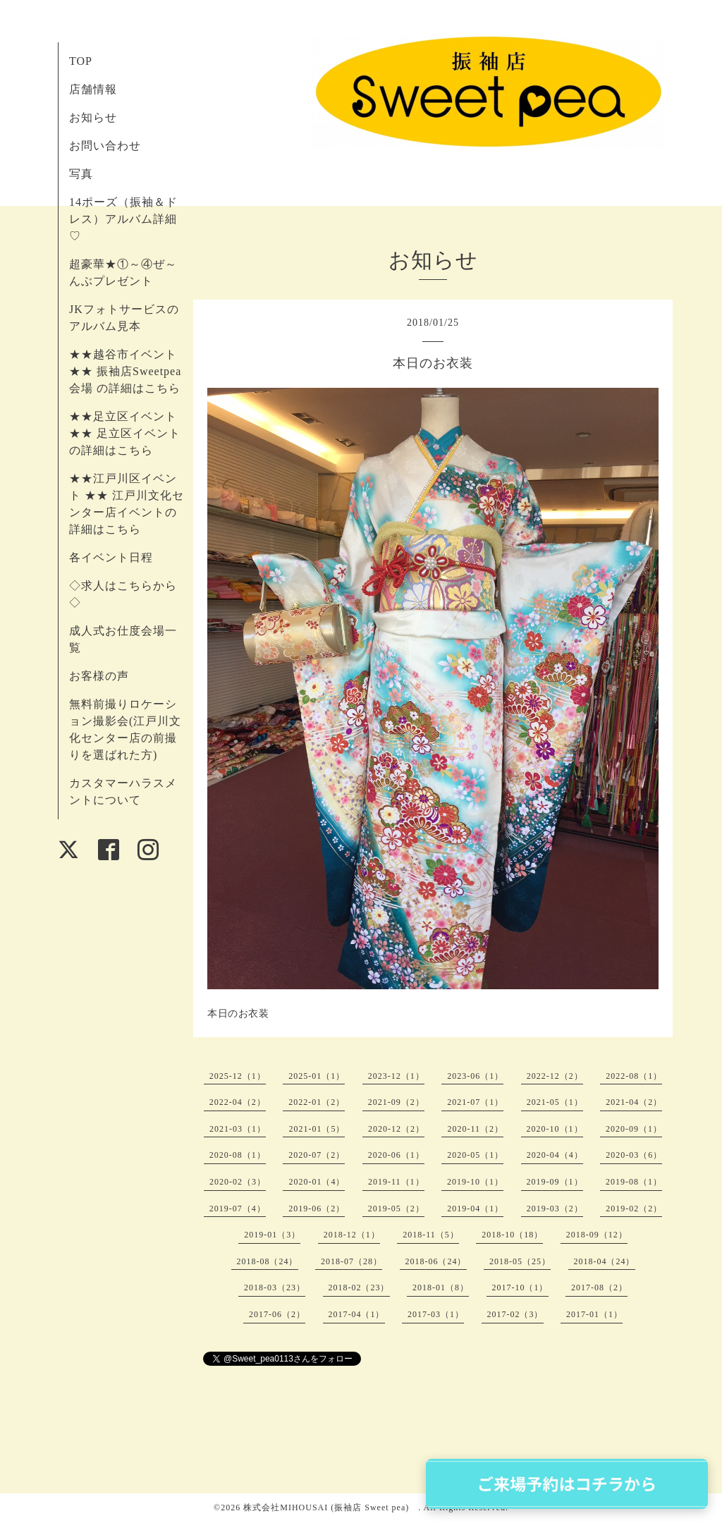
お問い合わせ (105, 146)
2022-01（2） (316, 1102)
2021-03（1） (237, 1129)
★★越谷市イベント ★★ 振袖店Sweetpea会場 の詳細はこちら (125, 371)
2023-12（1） (396, 1076)
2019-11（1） (396, 1182)
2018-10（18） (512, 1235)
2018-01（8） (440, 1287)
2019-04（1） (475, 1208)
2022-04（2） (237, 1102)
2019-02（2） (634, 1208)
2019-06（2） (316, 1208)
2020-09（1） (634, 1129)
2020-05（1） (475, 1155)
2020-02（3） (237, 1182)
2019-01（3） (272, 1235)
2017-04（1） (357, 1314)
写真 (81, 174)
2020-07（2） (316, 1155)
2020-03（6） (634, 1155)
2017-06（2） (277, 1314)
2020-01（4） (316, 1182)
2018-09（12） (597, 1235)
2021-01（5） (316, 1129)
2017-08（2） (599, 1287)
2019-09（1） (555, 1182)
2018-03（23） (274, 1287)
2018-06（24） (436, 1261)
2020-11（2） (475, 1129)
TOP (80, 61)
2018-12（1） (352, 1235)
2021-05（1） (555, 1102)
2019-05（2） (396, 1208)
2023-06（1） (475, 1076)
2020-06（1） (396, 1155)
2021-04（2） (634, 1102)
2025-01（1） (316, 1076)
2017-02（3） (515, 1314)
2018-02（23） (359, 1287)
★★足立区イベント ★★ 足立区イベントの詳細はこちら (124, 433)
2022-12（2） (555, 1076)
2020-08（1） (237, 1155)
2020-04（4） (555, 1155)
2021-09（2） (396, 1102)
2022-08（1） (634, 1076)
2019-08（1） (634, 1182)
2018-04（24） (604, 1261)
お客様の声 (99, 676)
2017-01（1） (594, 1314)
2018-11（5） (431, 1235)
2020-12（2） (396, 1129)
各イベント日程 (111, 557)
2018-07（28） (351, 1261)
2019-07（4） (237, 1208)
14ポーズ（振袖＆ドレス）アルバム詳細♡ (123, 219)
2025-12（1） (237, 1076)
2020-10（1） (555, 1129)
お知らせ (93, 117)
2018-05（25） (520, 1261)
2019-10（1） (475, 1182)
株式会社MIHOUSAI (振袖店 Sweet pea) (330, 1507)
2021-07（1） (475, 1102)
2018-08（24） (267, 1261)
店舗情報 (93, 89)
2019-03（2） (555, 1208)
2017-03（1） (436, 1314)
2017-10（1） (520, 1287)
